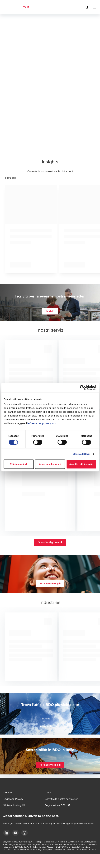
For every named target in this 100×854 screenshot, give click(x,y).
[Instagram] (24, 833)
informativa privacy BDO (42, 423)
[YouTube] (15, 833)
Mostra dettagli (81, 454)
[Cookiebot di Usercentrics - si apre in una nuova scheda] (82, 387)
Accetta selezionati (50, 464)
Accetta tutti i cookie (81, 464)
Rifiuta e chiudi (19, 464)
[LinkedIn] (6, 833)
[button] (50, 311)
